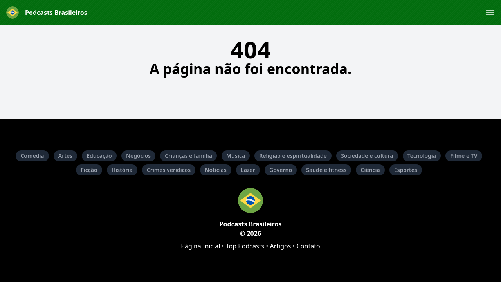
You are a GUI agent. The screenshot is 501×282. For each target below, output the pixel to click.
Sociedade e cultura (367, 155)
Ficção (89, 170)
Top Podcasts (245, 246)
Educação (99, 155)
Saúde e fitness (326, 170)
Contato (308, 246)
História (122, 170)
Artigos (280, 246)
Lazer (248, 170)
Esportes (405, 170)
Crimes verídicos (169, 170)
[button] (490, 12)
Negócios (138, 155)
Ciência (370, 170)
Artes (65, 155)
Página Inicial (200, 246)
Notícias (215, 170)
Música (235, 155)
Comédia (32, 155)
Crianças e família (188, 155)
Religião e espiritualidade (293, 155)
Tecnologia (421, 155)
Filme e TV (463, 155)
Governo (280, 170)
